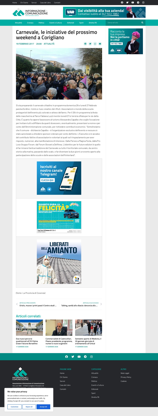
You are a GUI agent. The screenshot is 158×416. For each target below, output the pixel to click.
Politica (41, 22)
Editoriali (70, 22)
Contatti (57, 2)
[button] (85, 44)
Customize (14, 407)
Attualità (18, 22)
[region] (28, 400)
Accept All (43, 407)
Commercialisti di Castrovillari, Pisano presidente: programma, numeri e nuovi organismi (59, 341)
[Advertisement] (125, 90)
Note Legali (125, 373)
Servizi (34, 2)
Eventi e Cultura (55, 22)
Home (14, 2)
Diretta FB (93, 22)
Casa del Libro (45, 2)
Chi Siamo (24, 2)
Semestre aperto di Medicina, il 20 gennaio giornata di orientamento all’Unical (88, 341)
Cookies (123, 381)
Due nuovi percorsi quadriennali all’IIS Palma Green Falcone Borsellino (27, 341)
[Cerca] (142, 23)
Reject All (29, 407)
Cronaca (30, 22)
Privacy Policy (126, 377)
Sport (81, 22)
